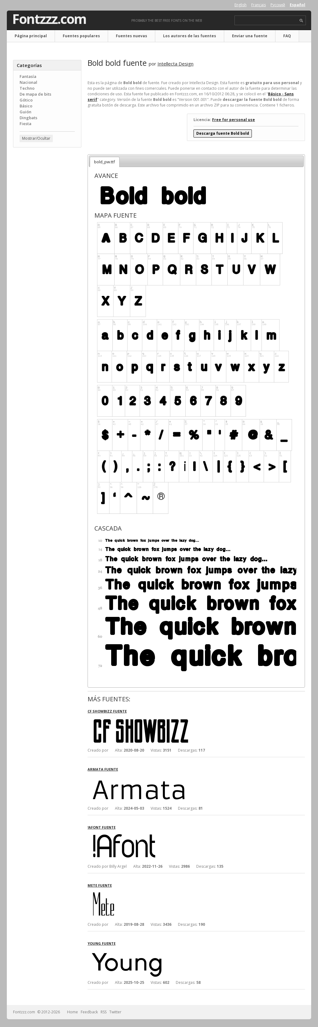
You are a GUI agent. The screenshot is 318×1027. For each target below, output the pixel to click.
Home (72, 1012)
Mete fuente (100, 885)
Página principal (31, 35)
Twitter (115, 1012)
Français (258, 4)
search (301, 20)
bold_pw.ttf (104, 162)
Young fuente (102, 943)
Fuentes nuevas (131, 35)
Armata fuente (103, 769)
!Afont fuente (102, 827)
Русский (277, 4)
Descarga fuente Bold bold (222, 133)
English (240, 4)
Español (297, 4)
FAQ (287, 35)
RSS (104, 1012)
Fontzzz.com (49, 19)
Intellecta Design (175, 64)
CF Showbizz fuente (107, 711)
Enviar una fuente (249, 35)
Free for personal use (233, 119)
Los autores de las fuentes (189, 35)
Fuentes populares (81, 35)
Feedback (89, 1012)
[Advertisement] (47, 252)
